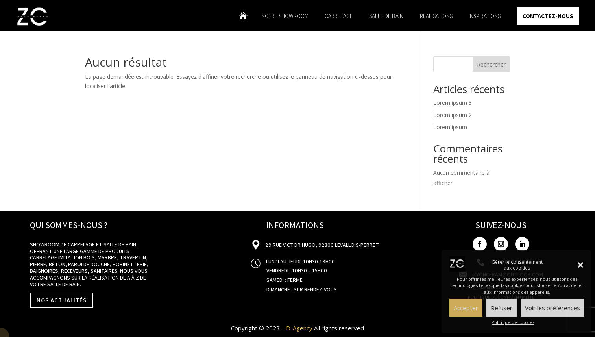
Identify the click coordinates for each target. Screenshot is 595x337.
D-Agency (299, 328)
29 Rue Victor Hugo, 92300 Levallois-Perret (321, 244)
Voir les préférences (552, 308)
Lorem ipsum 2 (452, 115)
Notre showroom (285, 16)
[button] (580, 265)
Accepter (466, 308)
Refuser (501, 308)
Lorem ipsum (450, 127)
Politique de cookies (513, 322)
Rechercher (491, 64)
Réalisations (436, 16)
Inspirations (485, 16)
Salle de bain (386, 16)
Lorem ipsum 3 (452, 102)
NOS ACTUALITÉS (62, 300)
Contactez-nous (548, 16)
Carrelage (339, 16)
